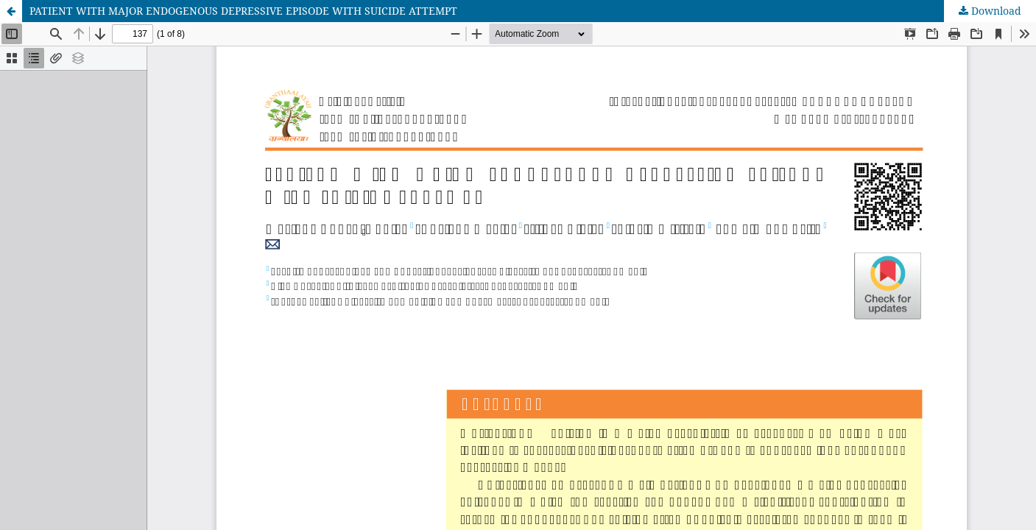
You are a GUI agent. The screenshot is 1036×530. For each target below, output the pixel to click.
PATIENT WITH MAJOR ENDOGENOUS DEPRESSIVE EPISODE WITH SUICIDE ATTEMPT (243, 11)
